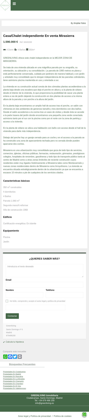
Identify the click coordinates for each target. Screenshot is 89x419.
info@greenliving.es (44, 403)
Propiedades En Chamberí (13, 384)
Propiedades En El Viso (12, 386)
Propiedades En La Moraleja (14, 379)
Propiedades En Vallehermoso (14, 388)
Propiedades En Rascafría (13, 376)
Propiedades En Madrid (12, 374)
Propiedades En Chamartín (13, 381)
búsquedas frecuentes (22, 364)
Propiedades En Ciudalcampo (14, 372)
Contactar (12, 316)
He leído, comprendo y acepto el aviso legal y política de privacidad (37, 301)
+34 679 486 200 (46, 400)
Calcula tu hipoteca (15, 342)
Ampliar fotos (79, 23)
